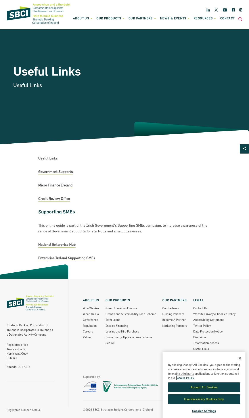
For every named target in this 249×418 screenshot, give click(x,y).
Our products (110, 18)
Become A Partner (174, 319)
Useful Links (201, 349)
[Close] (240, 376)
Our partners (142, 18)
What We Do (91, 314)
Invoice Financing (116, 325)
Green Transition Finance (121, 308)
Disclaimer (200, 337)
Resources (205, 18)
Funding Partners (173, 314)
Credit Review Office (54, 199)
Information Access (206, 343)
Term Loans (112, 319)
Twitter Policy (202, 325)
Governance (90, 319)
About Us (83, 18)
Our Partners (170, 308)
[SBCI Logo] (39, 25)
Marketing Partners (174, 325)
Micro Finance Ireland (55, 185)
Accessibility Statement (208, 319)
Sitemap (198, 360)
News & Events (175, 18)
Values (87, 337)
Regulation (90, 325)
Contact (227, 18)
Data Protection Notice (208, 331)
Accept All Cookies (204, 404)
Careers (88, 331)
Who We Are (91, 308)
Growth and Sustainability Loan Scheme (130, 314)
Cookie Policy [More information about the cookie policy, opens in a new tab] (185, 395)
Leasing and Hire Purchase (122, 331)
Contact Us (200, 308)
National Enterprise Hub (57, 245)
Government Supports (55, 172)
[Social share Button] (244, 149)
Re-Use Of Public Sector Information (216, 354)
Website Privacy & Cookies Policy (214, 314)
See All (110, 343)
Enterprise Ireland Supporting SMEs (66, 258)
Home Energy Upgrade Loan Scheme (128, 337)
